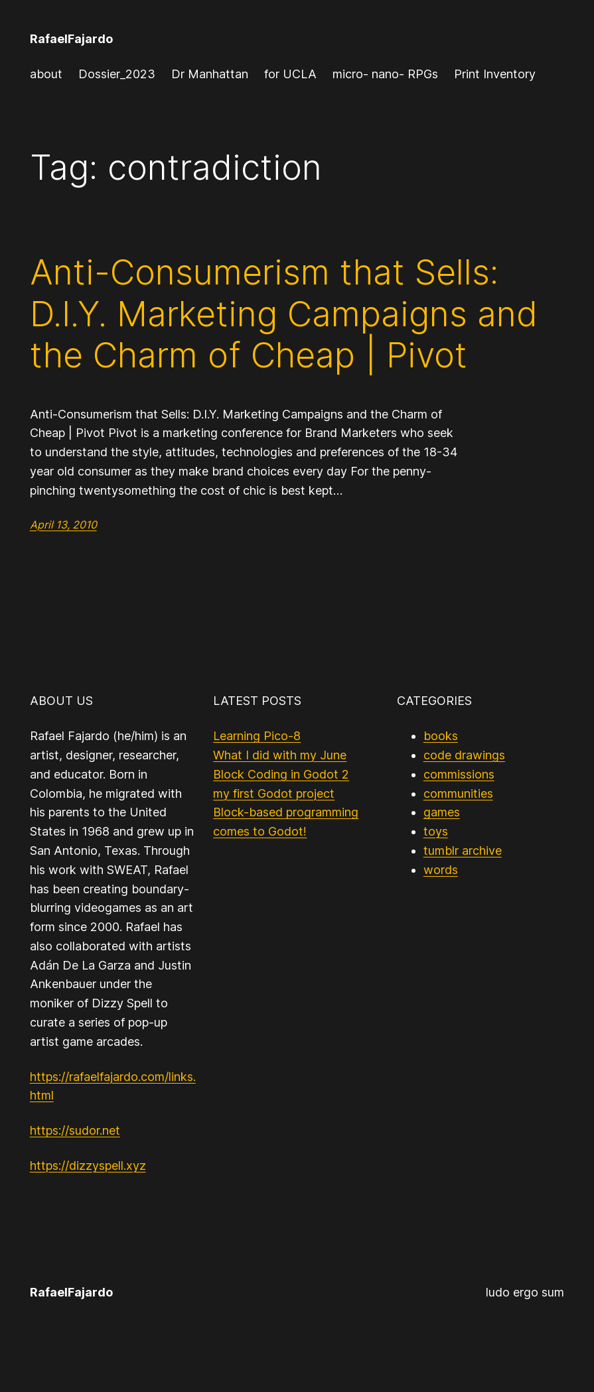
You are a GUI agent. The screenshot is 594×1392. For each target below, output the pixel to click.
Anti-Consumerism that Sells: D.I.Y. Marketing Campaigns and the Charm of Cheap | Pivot (284, 314)
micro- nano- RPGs (385, 74)
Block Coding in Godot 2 (281, 774)
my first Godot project (273, 793)
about (46, 74)
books (440, 736)
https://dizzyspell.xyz (88, 1165)
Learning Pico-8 (257, 736)
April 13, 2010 (63, 524)
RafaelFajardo (71, 39)
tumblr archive (462, 850)
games (441, 812)
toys (435, 831)
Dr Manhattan (209, 74)
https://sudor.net (75, 1130)
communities (458, 793)
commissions (458, 774)
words (440, 870)
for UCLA (290, 74)
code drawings (464, 755)
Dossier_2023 (116, 74)
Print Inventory (495, 74)
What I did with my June (279, 755)
